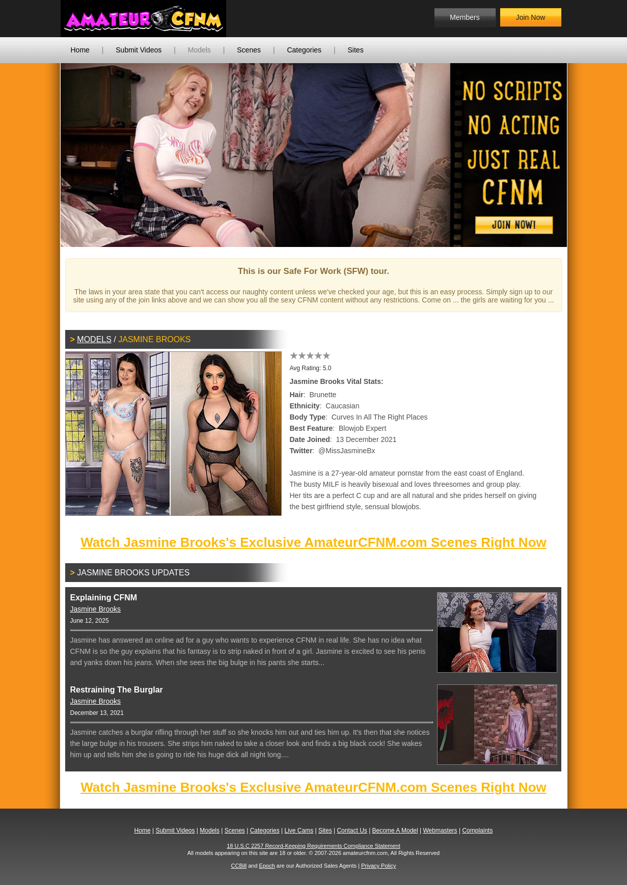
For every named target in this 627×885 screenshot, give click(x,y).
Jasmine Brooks (95, 609)
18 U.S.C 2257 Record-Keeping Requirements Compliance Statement (313, 846)
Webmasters (440, 830)
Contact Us (352, 830)
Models (199, 50)
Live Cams (298, 830)
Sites (356, 50)
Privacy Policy (378, 866)
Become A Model (395, 830)
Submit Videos (138, 50)
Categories (304, 50)
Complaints (477, 830)
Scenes (249, 50)
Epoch (267, 866)
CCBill (239, 866)
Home (80, 50)
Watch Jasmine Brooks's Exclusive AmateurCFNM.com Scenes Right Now (313, 542)
